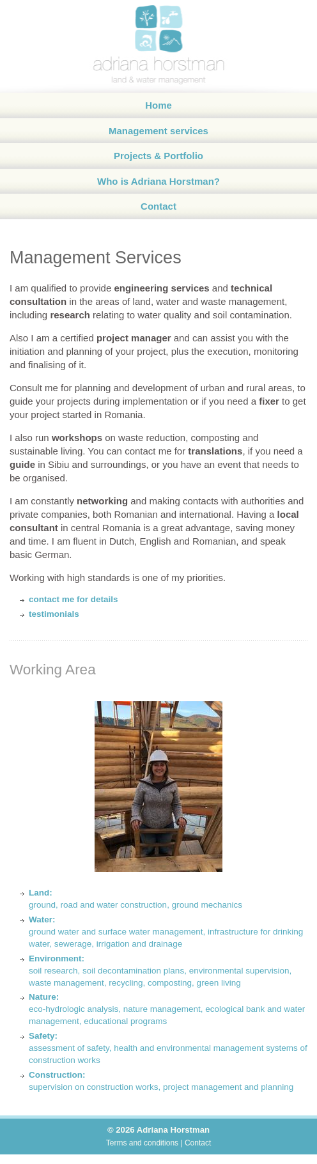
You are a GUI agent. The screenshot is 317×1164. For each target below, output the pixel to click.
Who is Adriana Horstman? (158, 181)
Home (158, 105)
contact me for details (73, 599)
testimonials (54, 614)
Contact (158, 206)
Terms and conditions (142, 1142)
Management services (158, 130)
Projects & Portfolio (158, 155)
